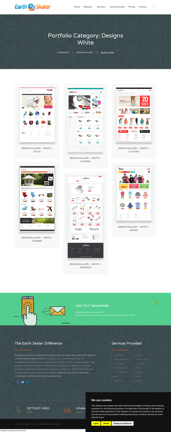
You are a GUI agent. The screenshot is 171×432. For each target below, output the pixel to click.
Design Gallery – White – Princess (85, 266)
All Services (117, 381)
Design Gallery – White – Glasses (85, 160)
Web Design (118, 355)
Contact (143, 7)
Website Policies (45, 424)
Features (88, 7)
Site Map (57, 424)
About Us (139, 364)
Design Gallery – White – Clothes (134, 150)
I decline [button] (106, 423)
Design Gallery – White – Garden (37, 239)
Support (138, 372)
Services (101, 7)
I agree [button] (96, 423)
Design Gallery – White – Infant (134, 228)
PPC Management (120, 372)
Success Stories (117, 7)
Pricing (131, 7)
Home (77, 7)
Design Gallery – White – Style (37, 150)
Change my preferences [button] (123, 423)
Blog (137, 368)
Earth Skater (30, 424)
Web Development (120, 359)
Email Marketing (119, 368)
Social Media (118, 364)
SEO (115, 376)
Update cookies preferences (13, 430)
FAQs (137, 376)
